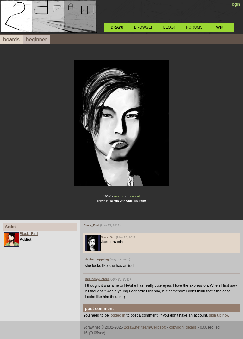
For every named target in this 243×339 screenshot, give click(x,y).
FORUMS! (194, 27)
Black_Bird (29, 234)
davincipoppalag (97, 259)
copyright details (182, 327)
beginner (36, 39)
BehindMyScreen (97, 279)
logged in (117, 315)
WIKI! (220, 27)
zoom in (119, 196)
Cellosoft (158, 327)
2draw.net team (137, 327)
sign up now (219, 315)
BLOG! (169, 27)
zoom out (133, 196)
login (236, 4)
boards (11, 39)
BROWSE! (143, 27)
